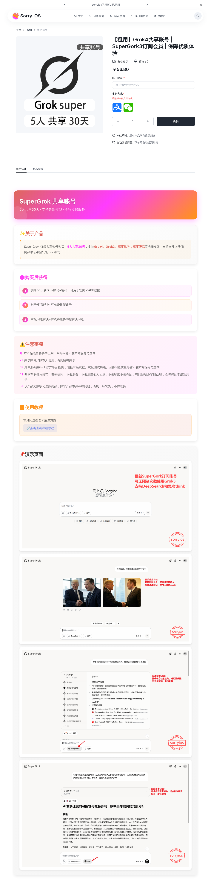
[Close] (201, 5)
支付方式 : (123, 96)
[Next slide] (147, 4)
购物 (29, 29)
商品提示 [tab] (38, 168)
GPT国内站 (139, 16)
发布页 (159, 16)
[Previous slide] (65, 4)
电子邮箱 (118, 77)
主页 (78, 16)
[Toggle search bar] (198, 16)
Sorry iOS (26, 16)
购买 (176, 121)
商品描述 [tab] (21, 168)
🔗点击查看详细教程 (40, 428)
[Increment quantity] (147, 121)
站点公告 (117, 16)
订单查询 (96, 16)
